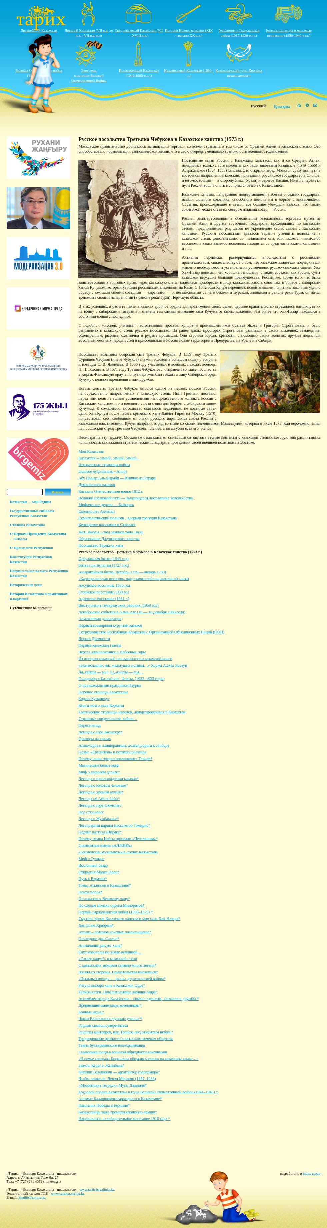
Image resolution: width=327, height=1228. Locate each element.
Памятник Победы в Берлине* (104, 1105)
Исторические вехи (26, 585)
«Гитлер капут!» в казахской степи (107, 958)
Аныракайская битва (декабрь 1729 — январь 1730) (122, 572)
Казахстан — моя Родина (30, 502)
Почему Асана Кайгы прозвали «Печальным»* (118, 838)
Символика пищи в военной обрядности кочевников (122, 1052)
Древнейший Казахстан (38, 30)
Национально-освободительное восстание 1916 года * (124, 1118)
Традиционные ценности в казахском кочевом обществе (125, 1038)
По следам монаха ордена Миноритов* (111, 905)
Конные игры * (91, 1012)
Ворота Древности (94, 638)
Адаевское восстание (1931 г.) (103, 598)
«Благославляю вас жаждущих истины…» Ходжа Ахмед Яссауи (132, 665)
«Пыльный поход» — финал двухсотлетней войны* (122, 978)
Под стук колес (91, 812)
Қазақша (282, 106)
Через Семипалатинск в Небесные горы (112, 652)
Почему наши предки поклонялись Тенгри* (115, 758)
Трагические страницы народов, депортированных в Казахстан (131, 712)
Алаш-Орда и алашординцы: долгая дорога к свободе (123, 745)
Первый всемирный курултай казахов (110, 625)
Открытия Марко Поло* (98, 872)
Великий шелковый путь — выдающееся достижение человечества (135, 498)
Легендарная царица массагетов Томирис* (114, 825)
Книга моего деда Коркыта (101, 705)
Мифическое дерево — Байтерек (106, 504)
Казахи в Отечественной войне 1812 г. (110, 491)
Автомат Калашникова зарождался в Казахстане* (120, 1098)
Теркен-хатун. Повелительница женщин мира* (118, 992)
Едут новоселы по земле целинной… (109, 952)
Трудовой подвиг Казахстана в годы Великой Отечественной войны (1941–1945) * (148, 1092)
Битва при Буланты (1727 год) (103, 565)
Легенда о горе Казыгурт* (100, 732)
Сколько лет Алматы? (96, 511)
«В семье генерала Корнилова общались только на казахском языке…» (138, 1058)
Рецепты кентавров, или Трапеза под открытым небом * (125, 1032)
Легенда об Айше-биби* (99, 798)
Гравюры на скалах (94, 738)
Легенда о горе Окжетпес (99, 805)
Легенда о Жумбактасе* (98, 818)
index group (311, 1173)
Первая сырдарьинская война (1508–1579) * (115, 912)
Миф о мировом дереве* (99, 772)
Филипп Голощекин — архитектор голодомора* (119, 1072)
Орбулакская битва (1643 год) (103, 558)
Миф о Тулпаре (91, 858)
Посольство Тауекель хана (100, 545)
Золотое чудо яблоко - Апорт (102, 471)
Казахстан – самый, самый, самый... (108, 458)
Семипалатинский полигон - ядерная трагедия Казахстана (127, 518)
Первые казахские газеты (99, 645)
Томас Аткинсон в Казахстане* (104, 885)
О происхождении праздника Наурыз (109, 685)
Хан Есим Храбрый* (96, 925)
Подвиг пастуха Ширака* (100, 832)
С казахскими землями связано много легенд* (117, 965)
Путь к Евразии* (92, 878)
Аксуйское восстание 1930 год (104, 585)
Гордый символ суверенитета (103, 1025)
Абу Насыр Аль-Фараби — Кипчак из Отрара (117, 478)
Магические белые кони (98, 765)
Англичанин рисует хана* (100, 945)
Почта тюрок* (90, 892)
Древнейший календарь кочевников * (110, 1005)
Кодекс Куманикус (94, 698)
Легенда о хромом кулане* (100, 792)
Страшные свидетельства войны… (107, 718)
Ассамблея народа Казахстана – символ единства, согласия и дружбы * (138, 998)
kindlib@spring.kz (32, 1197)
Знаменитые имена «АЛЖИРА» (105, 845)
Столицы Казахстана (27, 525)
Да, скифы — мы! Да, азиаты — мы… (110, 672)
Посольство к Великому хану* (104, 898)
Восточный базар (93, 865)
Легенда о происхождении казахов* (108, 778)
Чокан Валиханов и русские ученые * (110, 1018)
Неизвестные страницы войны (104, 464)
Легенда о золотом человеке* (103, 785)
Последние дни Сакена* (98, 938)
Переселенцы (89, 725)
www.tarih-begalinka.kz (97, 1189)
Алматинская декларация (99, 618)
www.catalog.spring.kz (67, 1193)
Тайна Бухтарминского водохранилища (111, 1045)
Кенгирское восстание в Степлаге (106, 524)
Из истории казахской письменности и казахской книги (125, 658)
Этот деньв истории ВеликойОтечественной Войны (89, 75)
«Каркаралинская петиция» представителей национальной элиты (133, 578)
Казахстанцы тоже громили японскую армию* (117, 1112)
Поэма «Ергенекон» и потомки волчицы (112, 752)
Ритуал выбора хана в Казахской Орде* (111, 985)
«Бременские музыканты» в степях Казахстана (118, 852)
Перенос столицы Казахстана (103, 692)
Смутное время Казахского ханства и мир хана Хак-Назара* (129, 918)
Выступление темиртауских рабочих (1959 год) (118, 605)
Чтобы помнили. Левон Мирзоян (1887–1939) (117, 1078)
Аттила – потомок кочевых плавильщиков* (114, 932)
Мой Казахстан (91, 451)
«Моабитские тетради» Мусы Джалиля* (112, 1085)
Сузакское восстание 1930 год (103, 592)
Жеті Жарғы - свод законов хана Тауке (110, 532)
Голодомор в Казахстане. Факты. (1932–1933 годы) (121, 678)
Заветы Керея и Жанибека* (101, 1065)
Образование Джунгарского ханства (108, 538)
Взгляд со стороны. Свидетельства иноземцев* (118, 972)
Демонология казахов (96, 484)
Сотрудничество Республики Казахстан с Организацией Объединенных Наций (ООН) (151, 632)
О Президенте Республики (31, 548)
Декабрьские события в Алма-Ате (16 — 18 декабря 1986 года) (131, 612)
